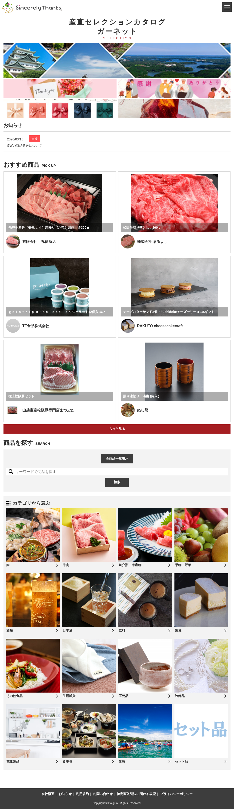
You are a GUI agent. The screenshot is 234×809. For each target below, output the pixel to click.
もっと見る (117, 429)
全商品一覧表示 (117, 458)
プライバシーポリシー (176, 794)
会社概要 (47, 794)
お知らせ (65, 794)
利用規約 (82, 794)
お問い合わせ (103, 794)
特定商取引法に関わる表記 (136, 794)
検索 (117, 482)
